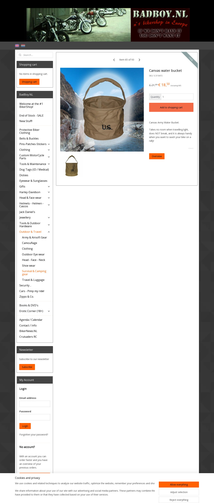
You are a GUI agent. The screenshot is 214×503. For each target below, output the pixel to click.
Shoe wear (28, 265)
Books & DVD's (28, 305)
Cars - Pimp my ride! (31, 291)
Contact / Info (28, 325)
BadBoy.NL (25, 486)
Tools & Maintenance (34, 164)
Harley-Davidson (34, 192)
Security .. (25, 285)
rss (99, 497)
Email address (27, 398)
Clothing (34, 150)
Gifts (34, 186)
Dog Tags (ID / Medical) (34, 169)
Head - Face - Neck (33, 260)
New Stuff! (25, 121)
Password (25, 411)
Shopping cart (29, 81)
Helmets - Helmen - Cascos (34, 205)
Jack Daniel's (27, 212)
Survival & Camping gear (34, 272)
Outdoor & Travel (34, 232)
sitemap (92, 497)
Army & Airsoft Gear (34, 237)
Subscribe (27, 367)
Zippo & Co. (26, 296)
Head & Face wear (34, 198)
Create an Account (32, 475)
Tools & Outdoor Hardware (34, 224)
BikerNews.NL (28, 331)
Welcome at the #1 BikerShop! (31, 105)
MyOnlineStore (142, 497)
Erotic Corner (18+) (34, 311)
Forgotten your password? (33, 434)
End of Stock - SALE (31, 115)
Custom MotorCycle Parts (34, 156)
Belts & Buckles (29, 138)
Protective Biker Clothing (29, 131)
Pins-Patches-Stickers (34, 144)
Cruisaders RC (28, 337)
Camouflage (29, 243)
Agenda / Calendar (30, 320)
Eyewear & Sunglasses (33, 181)
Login (25, 426)
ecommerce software (113, 497)
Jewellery (34, 217)
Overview (157, 156)
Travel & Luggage (33, 280)
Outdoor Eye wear (33, 254)
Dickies (23, 175)
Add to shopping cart (171, 107)
